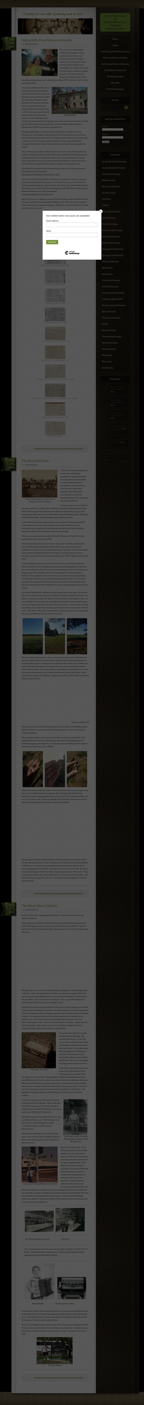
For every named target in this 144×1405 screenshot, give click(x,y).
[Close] (101, 211)
